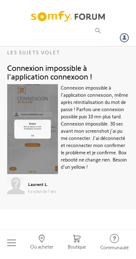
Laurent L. (38, 184)
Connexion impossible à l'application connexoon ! (49, 72)
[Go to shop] (76, 242)
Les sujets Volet (33, 52)
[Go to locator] (41, 242)
